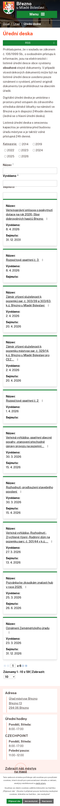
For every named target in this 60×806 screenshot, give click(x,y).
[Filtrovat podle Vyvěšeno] (30, 183)
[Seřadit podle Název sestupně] (13, 164)
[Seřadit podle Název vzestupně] (13, 163)
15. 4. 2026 (13, 467)
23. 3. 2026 (13, 643)
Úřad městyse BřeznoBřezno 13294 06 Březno (23, 703)
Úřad (16, 24)
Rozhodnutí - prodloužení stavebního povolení (29, 489)
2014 (25, 144)
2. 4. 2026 (12, 316)
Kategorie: (10, 144)
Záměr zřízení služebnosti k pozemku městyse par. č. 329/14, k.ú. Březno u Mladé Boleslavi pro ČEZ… (27, 353)
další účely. (41, 783)
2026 (25, 156)
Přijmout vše (14, 801)
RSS (40, 42)
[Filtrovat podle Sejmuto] (30, 195)
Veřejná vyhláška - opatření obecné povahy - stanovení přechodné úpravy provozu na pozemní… (29, 442)
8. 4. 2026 (13, 229)
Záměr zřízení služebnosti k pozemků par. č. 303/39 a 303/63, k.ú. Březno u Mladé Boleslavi (28, 301)
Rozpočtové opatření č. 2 (25, 400)
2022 (10, 150)
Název (7, 165)
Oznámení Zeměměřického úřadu (27, 630)
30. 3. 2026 (13, 456)
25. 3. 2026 (13, 597)
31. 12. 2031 (13, 239)
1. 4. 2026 (12, 411)
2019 (39, 144)
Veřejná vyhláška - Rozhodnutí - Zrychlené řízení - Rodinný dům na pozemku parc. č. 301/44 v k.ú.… (30, 537)
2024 (39, 150)
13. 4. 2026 (13, 562)
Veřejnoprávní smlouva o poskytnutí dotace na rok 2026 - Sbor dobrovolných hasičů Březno (29, 214)
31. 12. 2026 (14, 653)
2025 (10, 156)
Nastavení (47, 801)
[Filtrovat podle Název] (30, 171)
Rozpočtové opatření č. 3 (25, 260)
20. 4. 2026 (13, 326)
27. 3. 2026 (13, 552)
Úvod (6, 24)
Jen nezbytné (31, 801)
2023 (24, 150)
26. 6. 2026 (13, 608)
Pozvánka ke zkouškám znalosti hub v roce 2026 (29, 585)
